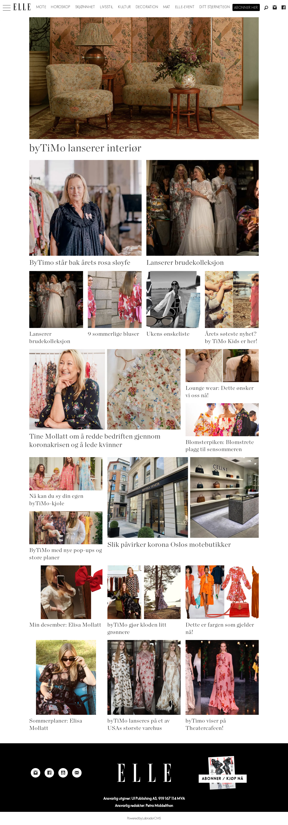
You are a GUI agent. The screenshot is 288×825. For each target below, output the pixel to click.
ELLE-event (185, 7)
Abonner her (246, 8)
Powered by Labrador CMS (144, 818)
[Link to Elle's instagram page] (35, 773)
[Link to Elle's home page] (144, 773)
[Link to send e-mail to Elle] (77, 773)
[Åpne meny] (7, 6)
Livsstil (106, 7)
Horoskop (60, 7)
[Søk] (266, 8)
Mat (166, 7)
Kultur (124, 7)
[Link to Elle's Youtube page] (63, 773)
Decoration (147, 7)
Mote (41, 7)
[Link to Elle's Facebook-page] (49, 773)
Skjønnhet (85, 7)
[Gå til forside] (21, 7)
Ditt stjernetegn (215, 7)
